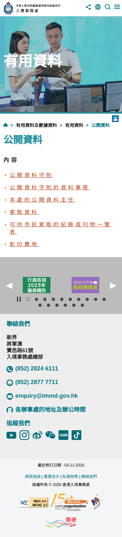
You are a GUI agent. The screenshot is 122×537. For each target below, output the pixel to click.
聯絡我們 (89, 476)
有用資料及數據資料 (36, 125)
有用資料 (74, 125)
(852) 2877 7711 (32, 382)
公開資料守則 (31, 175)
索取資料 (24, 212)
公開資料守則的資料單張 (50, 187)
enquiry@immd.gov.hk (42, 396)
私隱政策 (70, 476)
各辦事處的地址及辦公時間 (46, 409)
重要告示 (52, 476)
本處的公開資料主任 (42, 200)
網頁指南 (33, 476)
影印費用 (24, 244)
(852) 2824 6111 (32, 368)
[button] (9, 285)
